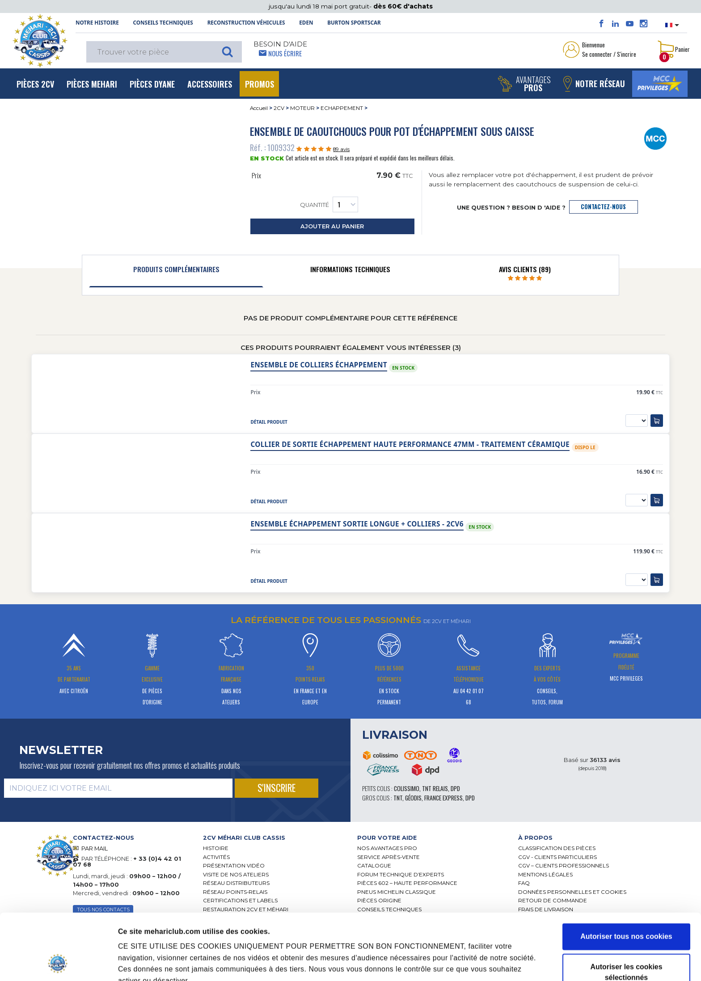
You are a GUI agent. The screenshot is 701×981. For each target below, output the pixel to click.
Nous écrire (285, 53)
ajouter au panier (332, 226)
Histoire (215, 848)
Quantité (329, 204)
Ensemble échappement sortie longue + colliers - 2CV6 (356, 524)
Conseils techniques (163, 22)
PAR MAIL (94, 848)
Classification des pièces (556, 848)
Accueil (259, 108)
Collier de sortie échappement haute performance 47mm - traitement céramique (410, 444)
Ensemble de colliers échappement (318, 365)
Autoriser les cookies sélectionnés (626, 910)
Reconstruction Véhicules (246, 22)
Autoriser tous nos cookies (626, 874)
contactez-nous (603, 206)
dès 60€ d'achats (403, 6)
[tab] (176, 271)
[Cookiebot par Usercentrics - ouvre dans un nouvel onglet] (58, 963)
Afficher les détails (505, 948)
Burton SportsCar (353, 22)
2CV (279, 108)
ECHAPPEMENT (342, 108)
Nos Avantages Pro (387, 848)
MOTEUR (302, 108)
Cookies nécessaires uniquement (626, 951)
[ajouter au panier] (656, 420)
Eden (306, 22)
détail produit (268, 422)
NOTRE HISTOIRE (97, 22)
